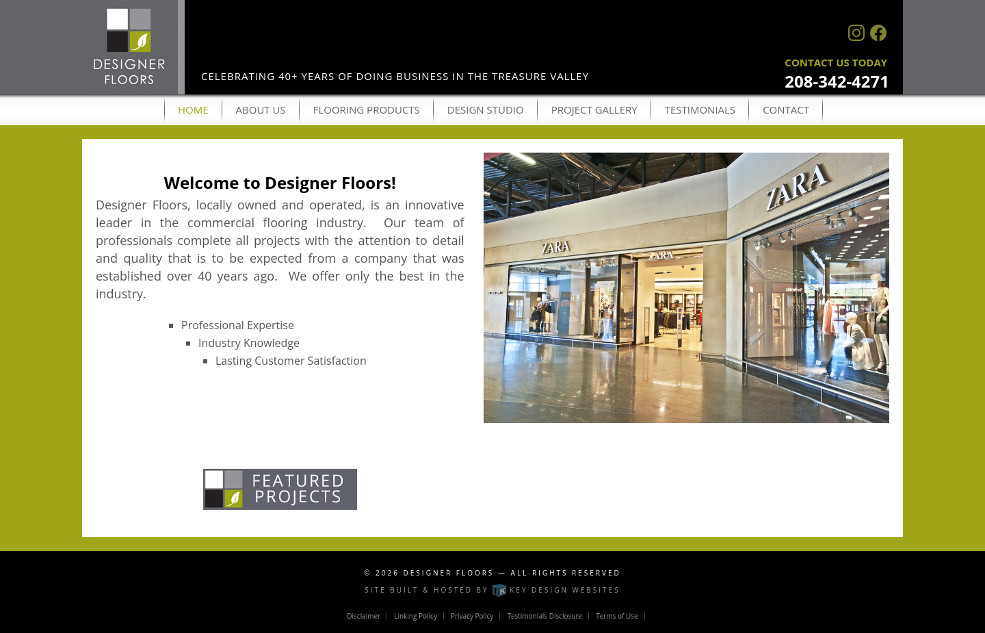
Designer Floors (449, 573)
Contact (786, 109)
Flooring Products (366, 109)
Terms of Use (617, 615)
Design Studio (485, 109)
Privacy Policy (472, 615)
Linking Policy (415, 615)
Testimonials (700, 109)
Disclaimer (363, 615)
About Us (261, 109)
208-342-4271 (837, 81)
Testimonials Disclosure (544, 615)
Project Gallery (594, 109)
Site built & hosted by (492, 590)
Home (193, 109)
